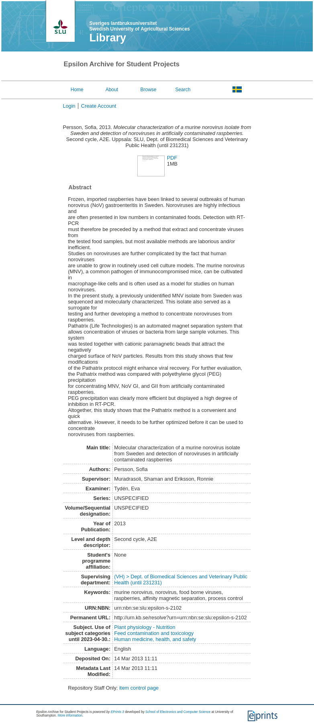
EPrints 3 (117, 712)
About (112, 89)
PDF (172, 158)
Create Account (98, 106)
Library (108, 38)
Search (182, 89)
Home (77, 89)
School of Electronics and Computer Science (177, 712)
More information (70, 715)
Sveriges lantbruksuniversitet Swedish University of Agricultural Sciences (140, 26)
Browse (149, 89)
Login (69, 106)
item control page (139, 688)
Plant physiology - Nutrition (144, 627)
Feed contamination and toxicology (154, 633)
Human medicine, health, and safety (155, 639)
